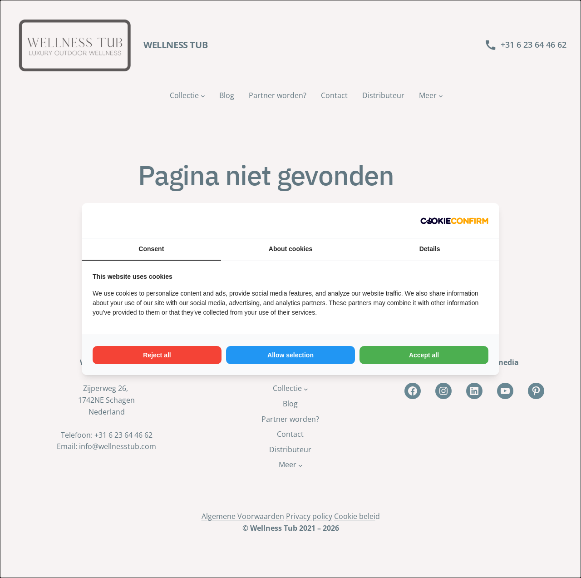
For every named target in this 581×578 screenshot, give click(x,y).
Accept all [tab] (424, 355)
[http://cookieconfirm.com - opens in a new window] (454, 220)
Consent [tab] (151, 248)
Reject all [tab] (157, 355)
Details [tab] (429, 248)
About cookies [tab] (290, 248)
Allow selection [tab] (290, 355)
